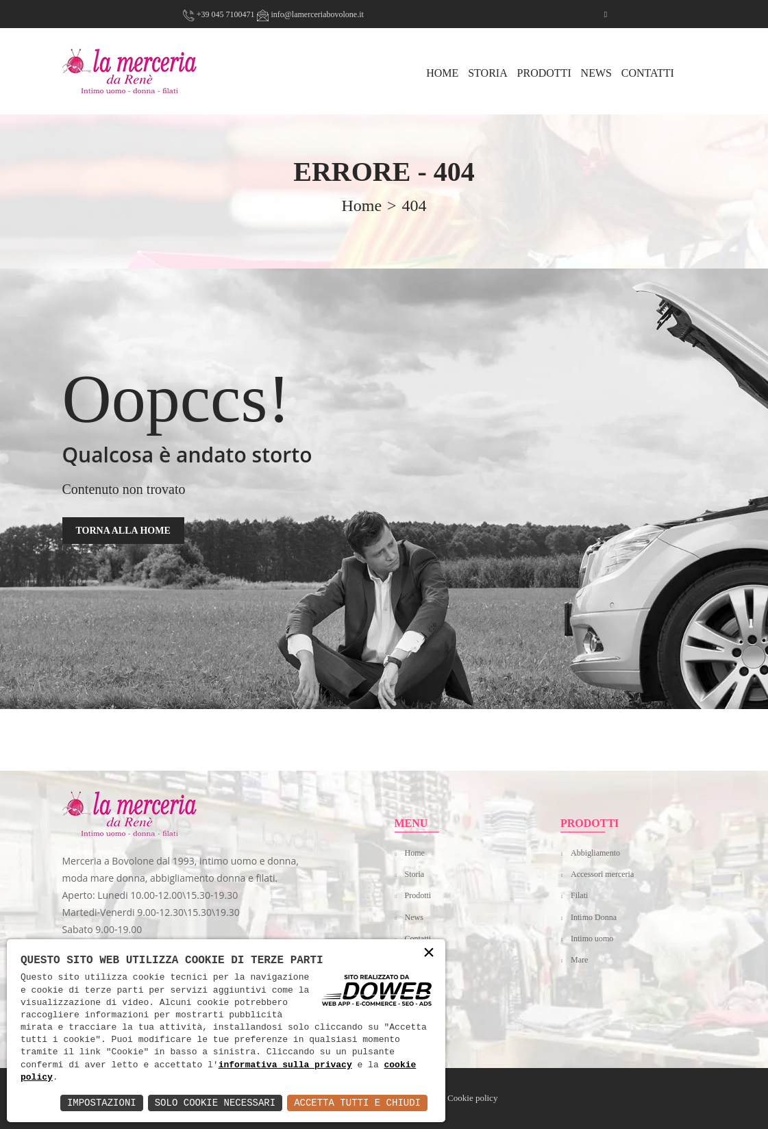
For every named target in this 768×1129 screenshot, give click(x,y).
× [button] (429, 953)
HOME (442, 73)
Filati (579, 895)
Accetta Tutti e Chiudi (357, 1102)
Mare (579, 960)
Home (415, 853)
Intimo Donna (594, 917)
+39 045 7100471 (219, 14)
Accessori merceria (602, 874)
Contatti (647, 73)
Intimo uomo (592, 938)
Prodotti (544, 73)
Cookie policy (472, 1098)
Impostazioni (101, 1102)
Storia (488, 73)
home (361, 205)
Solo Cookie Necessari (215, 1102)
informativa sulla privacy (285, 1065)
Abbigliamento (595, 853)
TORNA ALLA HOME (123, 530)
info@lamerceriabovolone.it (310, 14)
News (596, 73)
